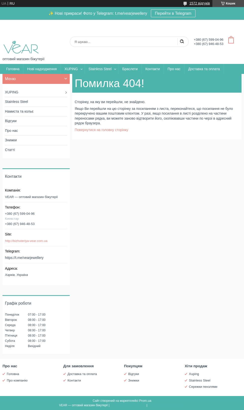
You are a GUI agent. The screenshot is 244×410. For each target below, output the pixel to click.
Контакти (152, 69)
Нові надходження (42, 69)
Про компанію (17, 380)
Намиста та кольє (19, 111)
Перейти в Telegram (173, 13)
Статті (10, 150)
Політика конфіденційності (166, 405)
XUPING (71, 69)
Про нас (174, 69)
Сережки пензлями (203, 387)
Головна (12, 69)
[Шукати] (181, 41)
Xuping (194, 374)
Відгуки (11, 121)
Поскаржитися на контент (128, 405)
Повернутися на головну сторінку (101, 130)
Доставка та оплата (204, 69)
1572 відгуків (199, 3)
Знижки (11, 140)
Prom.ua (145, 401)
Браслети (129, 69)
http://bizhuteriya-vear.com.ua (26, 241)
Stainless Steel (100, 69)
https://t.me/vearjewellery (24, 258)
